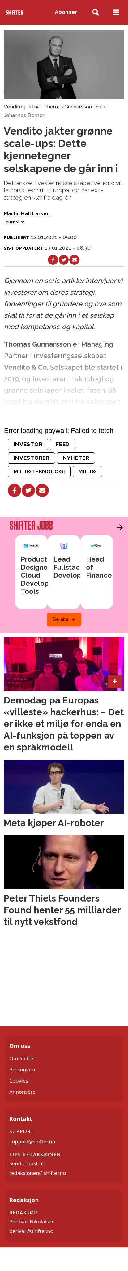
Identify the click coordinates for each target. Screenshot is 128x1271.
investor (28, 444)
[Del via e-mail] (74, 260)
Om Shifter (22, 1058)
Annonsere (22, 1091)
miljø (87, 471)
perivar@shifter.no (31, 1231)
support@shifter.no (32, 1141)
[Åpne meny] (116, 12)
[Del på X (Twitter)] (64, 260)
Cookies (18, 1080)
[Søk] (95, 12)
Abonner (66, 12)
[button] (118, 527)
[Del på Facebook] (53, 260)
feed (63, 444)
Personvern (23, 1069)
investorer (31, 458)
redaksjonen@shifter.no (37, 1172)
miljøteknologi (39, 471)
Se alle (61, 619)
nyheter (76, 458)
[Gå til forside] (14, 12)
